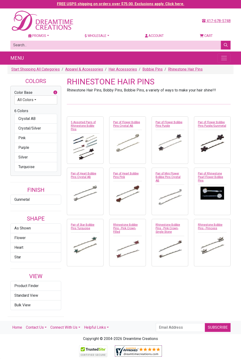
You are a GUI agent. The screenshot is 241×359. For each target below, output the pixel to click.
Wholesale (95, 36)
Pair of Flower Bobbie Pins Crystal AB (126, 124)
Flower (20, 238)
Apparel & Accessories (84, 69)
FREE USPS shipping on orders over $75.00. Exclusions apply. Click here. (120, 4)
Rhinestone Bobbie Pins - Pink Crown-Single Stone (168, 228)
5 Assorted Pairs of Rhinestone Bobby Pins (83, 126)
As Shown (22, 228)
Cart (206, 36)
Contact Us (35, 327)
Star (17, 257)
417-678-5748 (216, 21)
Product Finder (26, 286)
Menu (17, 58)
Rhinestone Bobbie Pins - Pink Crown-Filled (125, 228)
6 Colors (21, 111)
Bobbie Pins (152, 69)
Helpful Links (95, 327)
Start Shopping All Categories (35, 69)
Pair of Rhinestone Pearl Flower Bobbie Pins (210, 177)
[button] (55, 92)
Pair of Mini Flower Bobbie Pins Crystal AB (168, 177)
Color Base (35, 92)
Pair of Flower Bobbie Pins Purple (169, 124)
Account (154, 36)
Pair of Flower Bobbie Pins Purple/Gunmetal (212, 124)
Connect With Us (63, 327)
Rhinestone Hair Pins (185, 69)
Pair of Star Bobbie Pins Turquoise (82, 226)
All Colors (25, 100)
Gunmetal (22, 199)
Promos (37, 36)
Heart (18, 247)
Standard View (26, 295)
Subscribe (218, 327)
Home (17, 327)
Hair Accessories (122, 69)
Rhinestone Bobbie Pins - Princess (210, 226)
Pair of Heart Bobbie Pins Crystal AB (83, 175)
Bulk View (22, 305)
